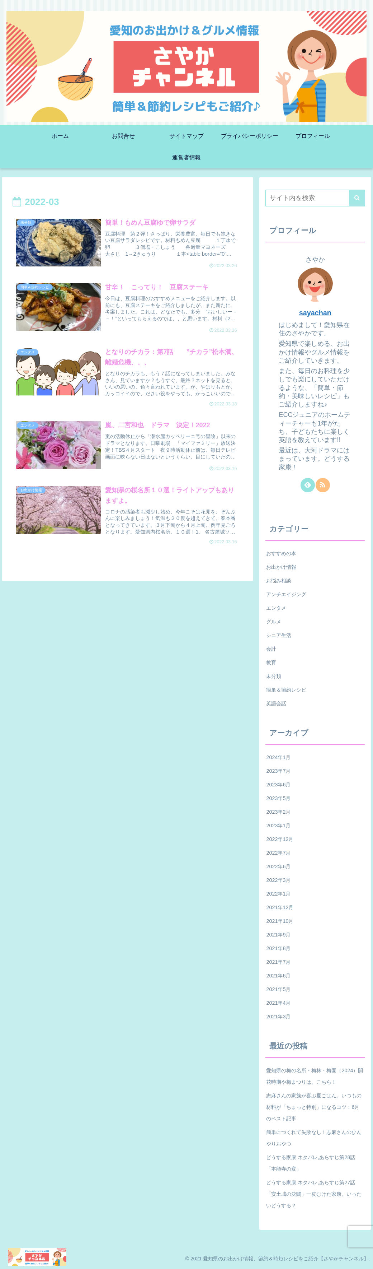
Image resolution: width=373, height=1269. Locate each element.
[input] (315, 198)
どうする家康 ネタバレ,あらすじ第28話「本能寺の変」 (310, 1163)
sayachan (315, 313)
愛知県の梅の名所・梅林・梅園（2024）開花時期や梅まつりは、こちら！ (314, 1076)
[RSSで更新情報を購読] (323, 485)
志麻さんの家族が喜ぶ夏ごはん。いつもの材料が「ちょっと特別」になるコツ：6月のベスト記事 (314, 1107)
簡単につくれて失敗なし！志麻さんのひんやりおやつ (314, 1138)
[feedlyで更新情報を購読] (308, 485)
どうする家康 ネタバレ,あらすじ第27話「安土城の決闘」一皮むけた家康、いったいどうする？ (314, 1194)
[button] (357, 198)
